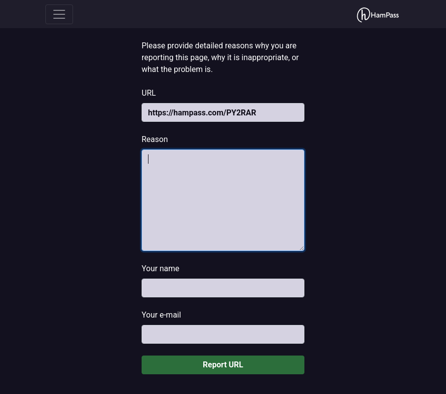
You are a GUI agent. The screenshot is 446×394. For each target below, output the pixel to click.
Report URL (223, 364)
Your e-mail (161, 315)
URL (149, 93)
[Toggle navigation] (59, 14)
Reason (155, 139)
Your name (161, 268)
